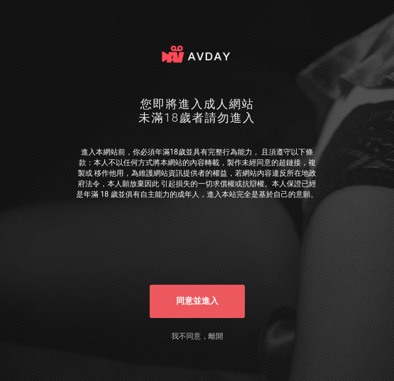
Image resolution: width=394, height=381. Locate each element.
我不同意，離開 (197, 336)
